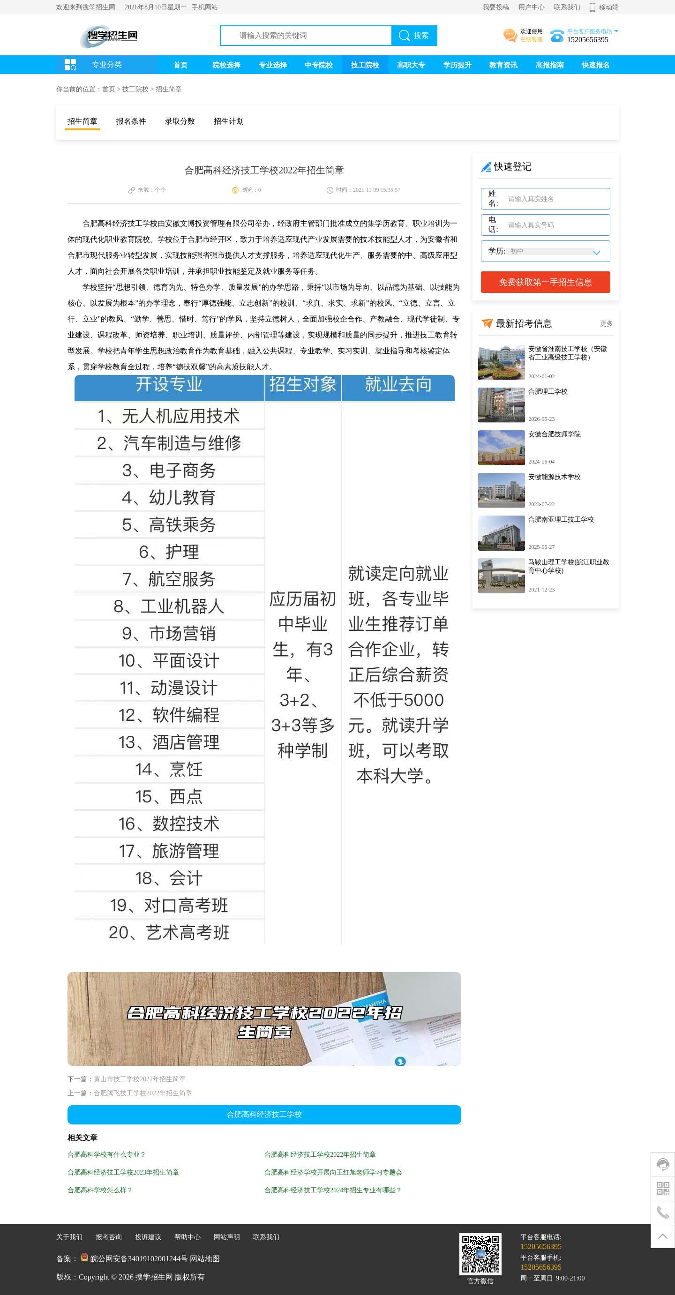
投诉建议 (148, 1237)
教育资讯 (503, 65)
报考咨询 (109, 1237)
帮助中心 (187, 1237)
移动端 (609, 7)
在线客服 (531, 39)
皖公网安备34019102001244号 (139, 1259)
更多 (606, 323)
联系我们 (567, 7)
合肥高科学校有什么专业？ (107, 1154)
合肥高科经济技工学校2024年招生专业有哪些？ (333, 1190)
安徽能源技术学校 (554, 476)
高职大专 (411, 65)
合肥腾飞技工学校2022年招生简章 (143, 1093)
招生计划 (229, 121)
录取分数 (180, 121)
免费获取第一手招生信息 (545, 282)
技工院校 (365, 65)
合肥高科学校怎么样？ (100, 1190)
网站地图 (205, 1259)
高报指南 (550, 65)
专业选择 (273, 65)
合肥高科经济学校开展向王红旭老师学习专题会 (333, 1172)
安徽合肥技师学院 (554, 434)
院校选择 (226, 65)
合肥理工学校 (548, 391)
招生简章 (169, 89)
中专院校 (319, 65)
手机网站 (205, 7)
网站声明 (227, 1237)
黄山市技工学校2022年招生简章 (140, 1079)
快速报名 (596, 65)
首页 (180, 65)
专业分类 (107, 64)
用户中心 (531, 7)
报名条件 (131, 121)
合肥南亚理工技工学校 (561, 519)
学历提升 (457, 65)
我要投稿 (496, 7)
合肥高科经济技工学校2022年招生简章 (320, 1154)
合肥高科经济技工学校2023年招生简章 (123, 1172)
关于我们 (69, 1237)
